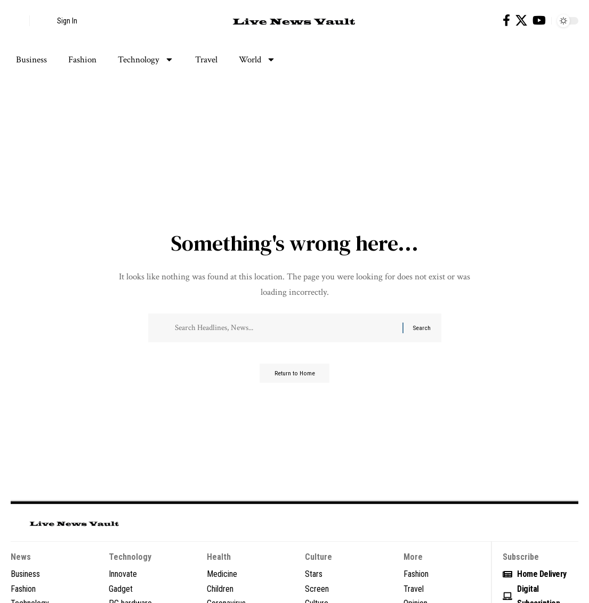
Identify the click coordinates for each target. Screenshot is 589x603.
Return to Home (294, 377)
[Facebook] (506, 20)
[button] (18, 20)
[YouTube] (539, 20)
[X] (521, 20)
